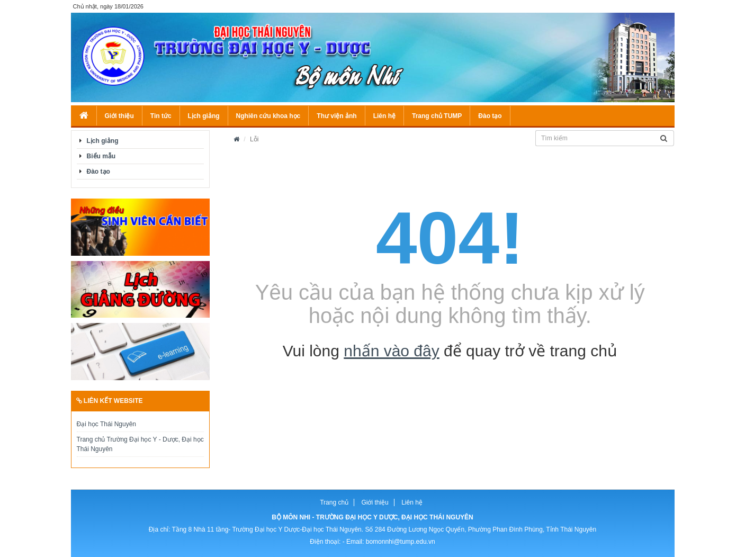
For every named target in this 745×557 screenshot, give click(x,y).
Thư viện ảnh (336, 116)
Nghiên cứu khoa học (268, 116)
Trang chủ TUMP (437, 116)
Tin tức (161, 116)
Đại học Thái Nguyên (107, 424)
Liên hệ (384, 116)
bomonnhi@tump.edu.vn (400, 541)
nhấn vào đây (391, 351)
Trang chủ (334, 502)
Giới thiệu (119, 116)
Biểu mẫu (101, 156)
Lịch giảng (204, 116)
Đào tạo (489, 116)
